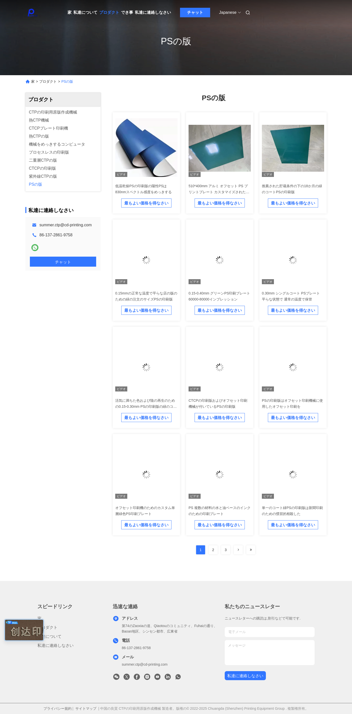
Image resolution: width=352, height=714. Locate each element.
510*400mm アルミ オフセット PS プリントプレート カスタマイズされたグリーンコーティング (219, 192)
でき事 (127, 12)
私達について (85, 12)
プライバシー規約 (57, 708)
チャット (195, 12)
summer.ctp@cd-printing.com (65, 225)
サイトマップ (85, 708)
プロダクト (109, 12)
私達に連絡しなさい (153, 12)
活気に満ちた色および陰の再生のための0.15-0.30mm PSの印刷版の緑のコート (146, 406)
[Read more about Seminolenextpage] (238, 549)
